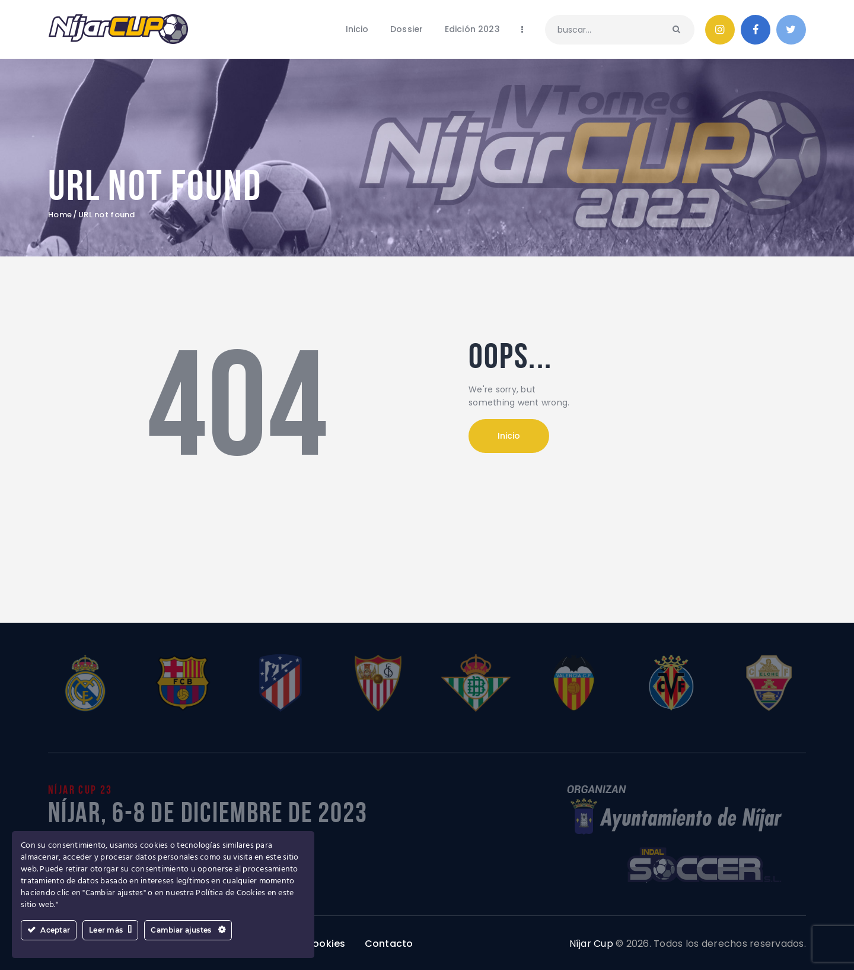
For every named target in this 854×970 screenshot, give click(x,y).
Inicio (509, 436)
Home (60, 215)
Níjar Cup (591, 943)
